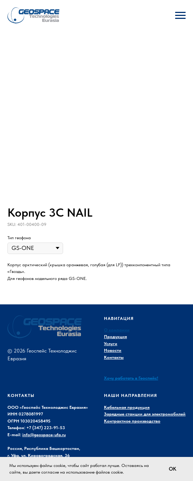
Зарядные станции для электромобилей (145, 414)
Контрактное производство (132, 421)
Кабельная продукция (127, 407)
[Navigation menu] (180, 15)
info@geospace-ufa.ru (44, 434)
